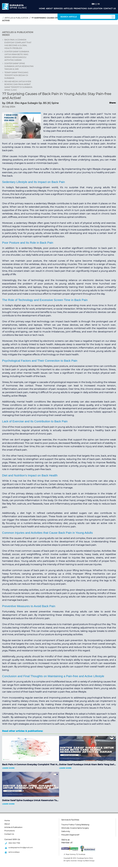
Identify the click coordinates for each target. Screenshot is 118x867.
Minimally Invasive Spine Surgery (75, 828)
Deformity (65, 831)
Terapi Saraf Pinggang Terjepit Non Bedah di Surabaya (16, 75)
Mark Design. (90, 861)
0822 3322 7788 (14, 843)
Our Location (95, 8)
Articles (68, 8)
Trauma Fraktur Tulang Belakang (75, 825)
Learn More (8, 768)
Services (58, 8)
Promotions (80, 8)
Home (42, 8)
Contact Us (109, 8)
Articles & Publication (16, 18)
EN (93, 4)
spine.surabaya (13, 852)
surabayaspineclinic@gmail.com (20, 848)
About (49, 8)
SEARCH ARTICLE (68, 17)
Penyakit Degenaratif (70, 835)
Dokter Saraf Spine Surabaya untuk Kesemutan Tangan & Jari (18, 66)
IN (98, 4)
